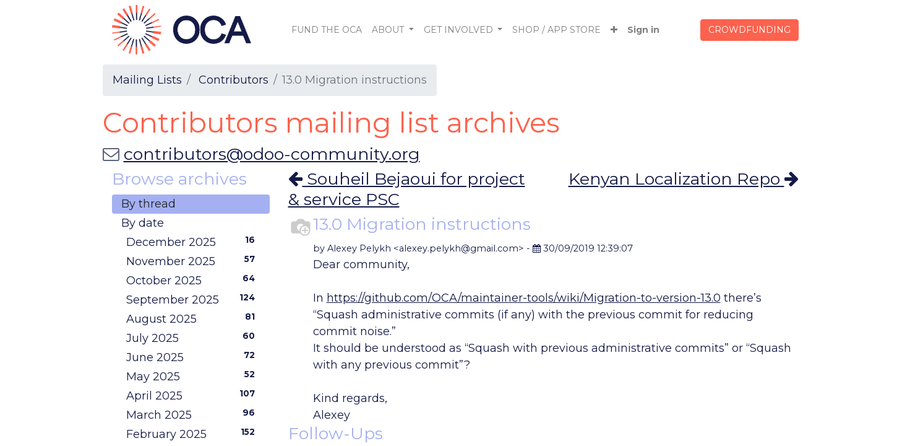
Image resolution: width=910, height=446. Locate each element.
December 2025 (193, 241)
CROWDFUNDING (749, 29)
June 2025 (193, 356)
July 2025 (193, 337)
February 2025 (193, 433)
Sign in (643, 29)
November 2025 (193, 260)
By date (142, 223)
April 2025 (193, 395)
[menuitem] (326, 30)
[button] (614, 30)
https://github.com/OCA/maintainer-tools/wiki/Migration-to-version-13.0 (524, 298)
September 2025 (193, 299)
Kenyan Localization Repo (684, 179)
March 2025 (193, 414)
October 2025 (193, 280)
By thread (148, 204)
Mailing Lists (147, 80)
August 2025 (193, 318)
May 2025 (193, 376)
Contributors (233, 80)
